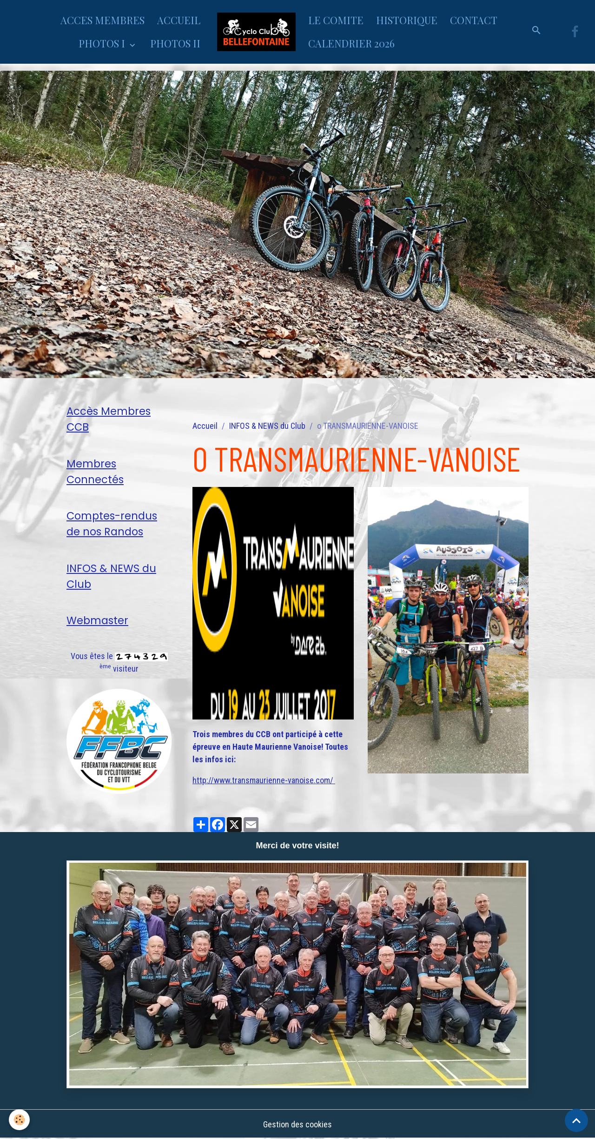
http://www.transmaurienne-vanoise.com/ (263, 780)
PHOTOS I (103, 43)
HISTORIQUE (406, 20)
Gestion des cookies (297, 1124)
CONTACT (473, 20)
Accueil (205, 426)
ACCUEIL (178, 20)
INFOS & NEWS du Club (267, 426)
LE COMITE (336, 20)
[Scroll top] (576, 1120)
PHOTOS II (175, 43)
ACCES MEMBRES (102, 20)
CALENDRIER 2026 (351, 43)
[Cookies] (19, 1119)
